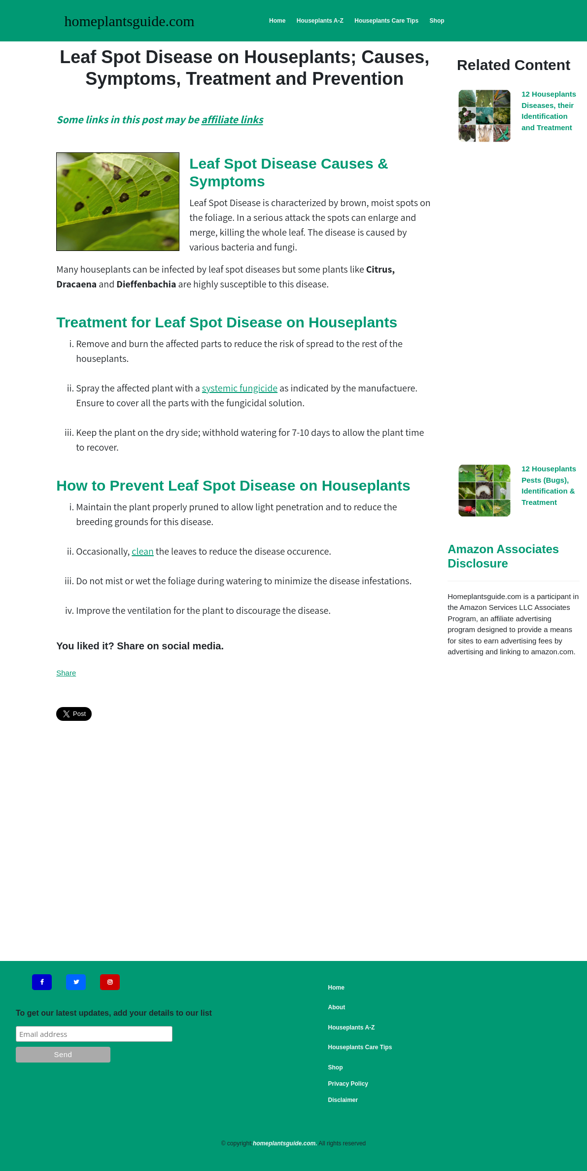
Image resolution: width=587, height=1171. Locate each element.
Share (66, 673)
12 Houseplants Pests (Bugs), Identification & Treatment (548, 485)
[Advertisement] (514, 306)
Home (277, 20)
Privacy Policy (348, 1083)
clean (143, 551)
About (336, 1007)
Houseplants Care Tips (386, 20)
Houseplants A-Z (320, 20)
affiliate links (232, 119)
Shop (437, 20)
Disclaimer (343, 1100)
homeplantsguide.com (130, 21)
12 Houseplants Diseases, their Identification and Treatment (548, 111)
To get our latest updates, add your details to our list (114, 1013)
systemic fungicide (239, 388)
